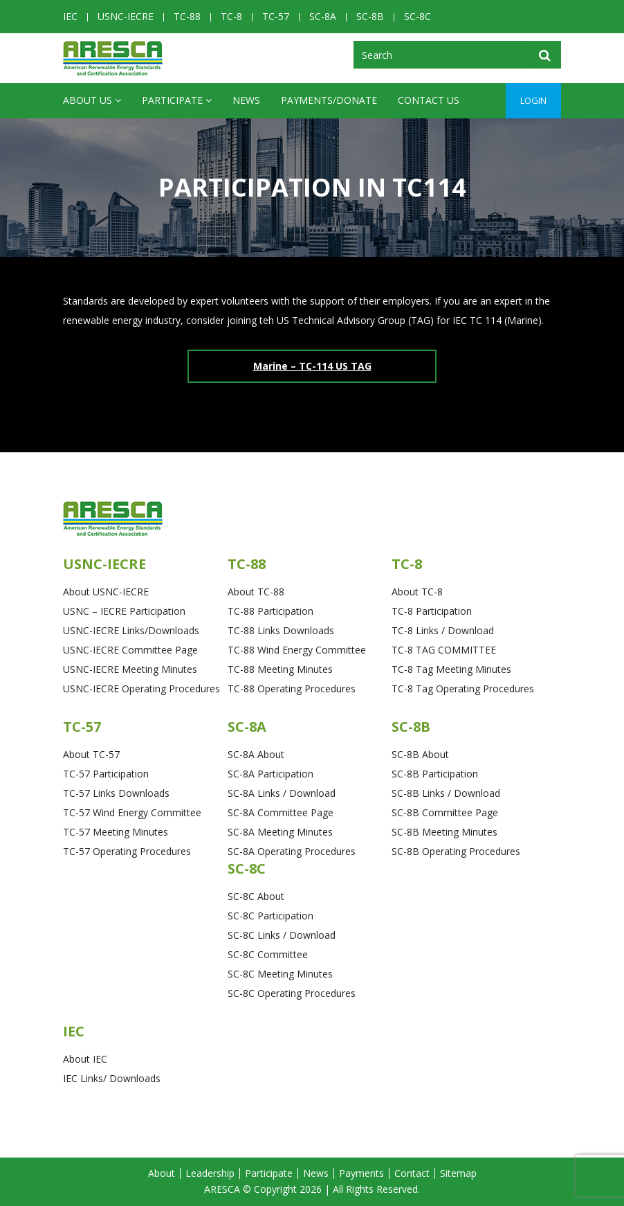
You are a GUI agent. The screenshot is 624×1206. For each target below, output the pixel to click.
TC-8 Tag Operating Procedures (463, 688)
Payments (361, 1173)
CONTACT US (428, 100)
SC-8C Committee (268, 954)
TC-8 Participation (432, 611)
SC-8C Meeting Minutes (280, 973)
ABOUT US (92, 100)
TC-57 (275, 16)
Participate (177, 100)
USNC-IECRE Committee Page (130, 649)
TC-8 (231, 16)
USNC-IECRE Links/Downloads (131, 630)
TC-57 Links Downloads (116, 793)
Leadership (210, 1173)
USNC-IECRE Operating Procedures (141, 688)
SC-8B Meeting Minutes (444, 831)
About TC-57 (91, 754)
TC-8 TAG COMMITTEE (444, 649)
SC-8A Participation (270, 773)
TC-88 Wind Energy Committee (297, 649)
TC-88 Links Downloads (281, 630)
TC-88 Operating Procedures (292, 688)
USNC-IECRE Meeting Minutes (130, 669)
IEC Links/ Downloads (111, 1078)
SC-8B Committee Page (445, 812)
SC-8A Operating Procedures (292, 851)
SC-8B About (420, 754)
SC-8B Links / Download (446, 793)
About (161, 1173)
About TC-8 (417, 591)
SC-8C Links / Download (282, 935)
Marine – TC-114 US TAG (312, 365)
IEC (70, 16)
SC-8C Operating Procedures (292, 993)
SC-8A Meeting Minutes (280, 831)
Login (533, 100)
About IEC (85, 1058)
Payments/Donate (329, 100)
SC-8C (417, 16)
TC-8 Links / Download (443, 630)
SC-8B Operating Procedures (456, 851)
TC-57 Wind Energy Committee (132, 812)
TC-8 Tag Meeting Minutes (451, 669)
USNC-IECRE (126, 16)
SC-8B (370, 16)
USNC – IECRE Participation (124, 611)
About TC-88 (256, 591)
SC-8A (322, 16)
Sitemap (458, 1173)
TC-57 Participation (106, 773)
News (246, 100)
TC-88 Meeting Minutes (280, 669)
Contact (412, 1173)
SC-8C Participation (270, 915)
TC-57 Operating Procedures (127, 851)
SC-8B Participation (435, 773)
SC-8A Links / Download (282, 793)
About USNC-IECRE (106, 591)
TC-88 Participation (270, 611)
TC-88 (187, 16)
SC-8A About (256, 754)
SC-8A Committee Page (280, 812)
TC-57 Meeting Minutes (115, 831)
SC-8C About (256, 896)
